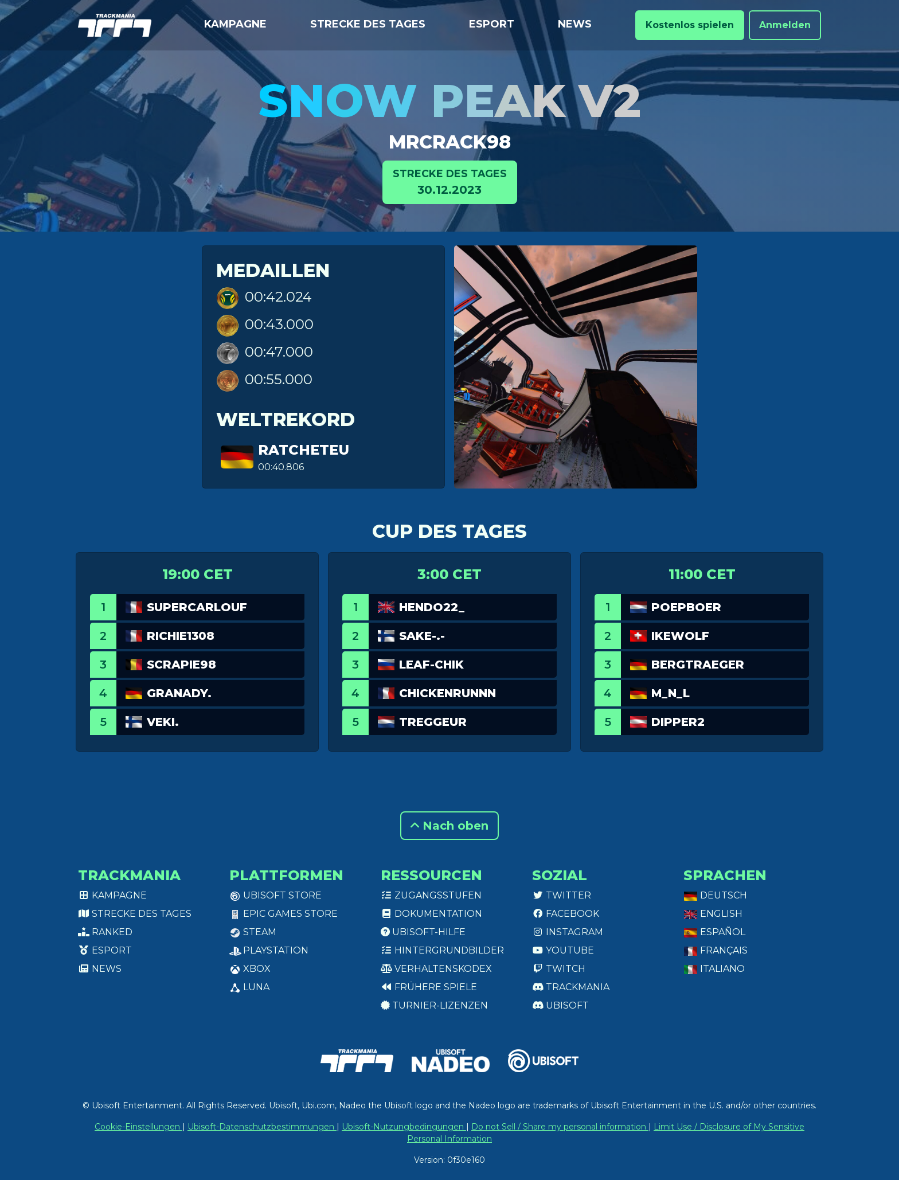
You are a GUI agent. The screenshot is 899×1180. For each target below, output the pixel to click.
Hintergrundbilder (442, 950)
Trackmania (570, 987)
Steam (252, 932)
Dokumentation (431, 913)
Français (715, 950)
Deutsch (715, 895)
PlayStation (268, 950)
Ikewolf (680, 636)
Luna (249, 987)
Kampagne (235, 24)
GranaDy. (179, 693)
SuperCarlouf (197, 607)
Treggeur (433, 722)
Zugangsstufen (431, 895)
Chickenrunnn (447, 693)
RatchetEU (303, 449)
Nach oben (449, 826)
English (712, 913)
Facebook (565, 913)
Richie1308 (180, 636)
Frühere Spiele (429, 987)
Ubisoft (560, 1005)
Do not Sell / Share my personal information (559, 1127)
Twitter (561, 895)
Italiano (714, 968)
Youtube (563, 950)
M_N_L (670, 693)
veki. (163, 722)
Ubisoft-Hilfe (423, 932)
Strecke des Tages (367, 24)
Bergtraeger (697, 664)
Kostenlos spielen (690, 24)
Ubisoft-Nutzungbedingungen (404, 1127)
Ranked (105, 932)
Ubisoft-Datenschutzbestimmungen (262, 1127)
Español (714, 932)
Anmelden (785, 24)
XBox (250, 968)
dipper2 (678, 722)
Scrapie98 (181, 664)
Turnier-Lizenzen (434, 1005)
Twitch (558, 968)
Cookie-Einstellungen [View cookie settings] (138, 1127)
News (575, 24)
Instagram (567, 932)
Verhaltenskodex (436, 968)
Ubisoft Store (275, 895)
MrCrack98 (450, 142)
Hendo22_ (431, 607)
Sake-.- (422, 636)
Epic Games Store (283, 913)
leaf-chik (431, 664)
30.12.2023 (450, 181)
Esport (491, 24)
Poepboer (686, 607)
